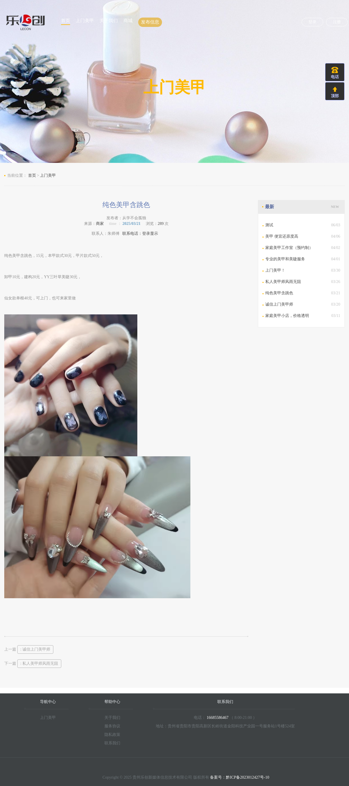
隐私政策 (112, 734)
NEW (335, 207)
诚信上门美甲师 (279, 304)
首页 (65, 20)
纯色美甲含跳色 (279, 293)
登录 (312, 22)
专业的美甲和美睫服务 (285, 259)
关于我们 (109, 20)
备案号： (218, 777)
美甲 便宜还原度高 (281, 236)
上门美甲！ (275, 270)
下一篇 (32, 663)
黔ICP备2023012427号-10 (247, 777)
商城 (128, 20)
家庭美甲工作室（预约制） (289, 248)
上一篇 (28, 649)
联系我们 (112, 743)
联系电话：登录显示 (140, 233)
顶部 (335, 96)
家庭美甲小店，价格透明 (287, 316)
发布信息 (150, 22)
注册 (337, 22)
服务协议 (112, 726)
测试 (269, 225)
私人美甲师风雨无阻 (283, 282)
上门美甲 (85, 20)
